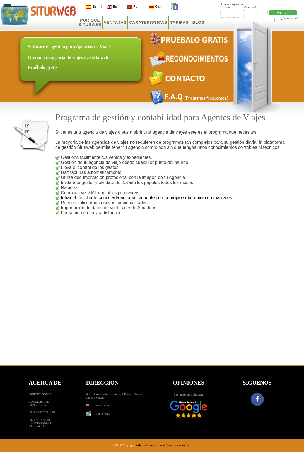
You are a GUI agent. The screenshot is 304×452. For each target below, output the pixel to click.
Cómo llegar (98, 413)
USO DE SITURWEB (42, 412)
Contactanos (101, 405)
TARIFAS (179, 22)
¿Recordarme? (289, 18)
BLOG (198, 22)
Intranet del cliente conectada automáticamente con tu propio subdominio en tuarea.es (146, 197)
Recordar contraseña (232, 17)
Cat (155, 6)
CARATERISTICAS (148, 22)
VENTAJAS (115, 22)
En (112, 6)
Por (133, 6)
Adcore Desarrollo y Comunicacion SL (163, 445)
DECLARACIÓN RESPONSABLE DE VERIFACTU (41, 423)
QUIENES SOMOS (40, 394)
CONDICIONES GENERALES (39, 403)
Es (91, 6)
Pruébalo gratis (42, 67)
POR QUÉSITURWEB (90, 22)
